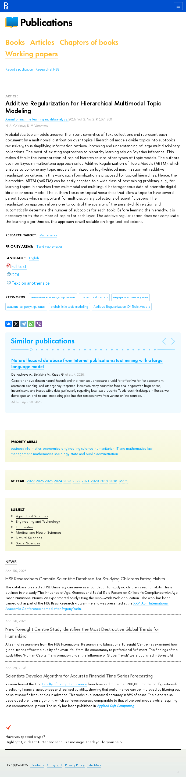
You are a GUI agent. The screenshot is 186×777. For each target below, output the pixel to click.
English (34, 258)
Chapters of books (89, 42)
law (149, 448)
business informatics (26, 448)
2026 (40, 480)
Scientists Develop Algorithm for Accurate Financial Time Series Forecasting (79, 676)
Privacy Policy (75, 765)
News (11, 562)
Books (15, 42)
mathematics (43, 453)
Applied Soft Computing (115, 705)
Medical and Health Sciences (38, 532)
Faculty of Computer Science (64, 683)
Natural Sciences (29, 537)
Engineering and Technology (38, 521)
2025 (49, 480)
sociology (61, 453)
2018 (113, 480)
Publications (46, 22)
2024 (58, 480)
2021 (86, 480)
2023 (67, 480)
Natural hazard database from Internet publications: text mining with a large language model (87, 363)
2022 (76, 480)
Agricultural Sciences (32, 516)
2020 (95, 480)
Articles (42, 42)
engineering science (77, 448)
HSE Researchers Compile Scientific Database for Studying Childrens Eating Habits (85, 579)
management (21, 453)
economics (51, 448)
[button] (31, 349)
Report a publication (19, 69)
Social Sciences (28, 543)
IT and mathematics (131, 448)
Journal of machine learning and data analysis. (37, 119)
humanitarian (105, 448)
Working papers (31, 53)
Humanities (24, 527)
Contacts (37, 765)
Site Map (94, 765)
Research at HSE (47, 69)
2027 (31, 480)
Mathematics (48, 235)
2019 (104, 480)
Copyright (54, 765)
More (123, 480)
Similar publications (42, 341)
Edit (178, 772)
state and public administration (94, 453)
